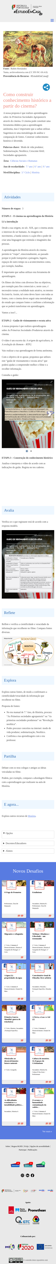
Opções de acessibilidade (40, 1146)
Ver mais (46, 1131)
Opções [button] (9, 833)
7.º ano (29, 166)
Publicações (32, 1150)
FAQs (26, 1146)
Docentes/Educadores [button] (16, 843)
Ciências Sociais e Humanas (23, 161)
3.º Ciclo (26, 172)
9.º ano (46, 166)
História (36, 172)
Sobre (8, 1146)
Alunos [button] (9, 851)
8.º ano (37, 166)
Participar (22, 1150)
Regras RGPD (17, 1146)
